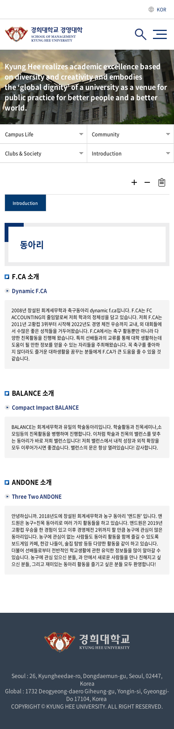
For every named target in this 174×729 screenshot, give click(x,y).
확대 (134, 182)
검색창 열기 (140, 34)
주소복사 (162, 182)
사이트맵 (159, 34)
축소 (147, 182)
